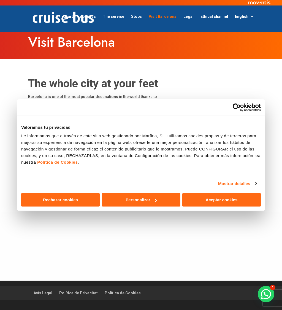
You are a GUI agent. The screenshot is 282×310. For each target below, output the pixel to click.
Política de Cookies (123, 293)
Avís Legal (43, 293)
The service (113, 17)
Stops (136, 17)
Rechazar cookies (60, 199)
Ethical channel (214, 17)
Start (68, 17)
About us (88, 17)
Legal (188, 17)
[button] (266, 294)
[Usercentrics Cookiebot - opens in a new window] (237, 107)
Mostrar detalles (234, 183)
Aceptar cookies (222, 199)
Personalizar (141, 199)
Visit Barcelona (163, 17)
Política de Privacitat (78, 293)
